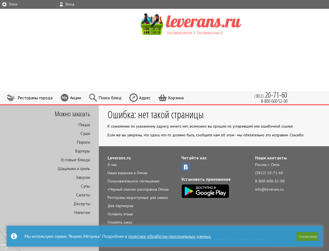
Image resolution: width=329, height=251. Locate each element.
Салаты (83, 195)
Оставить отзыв (120, 213)
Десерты (81, 203)
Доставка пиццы (179, 32)
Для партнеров (120, 205)
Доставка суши (208, 32)
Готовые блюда (75, 159)
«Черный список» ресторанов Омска (138, 189)
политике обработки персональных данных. (169, 236)
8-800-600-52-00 (270, 181)
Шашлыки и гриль (74, 168)
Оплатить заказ (120, 222)
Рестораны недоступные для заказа (138, 197)
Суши (85, 133)
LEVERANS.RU (201, 23)
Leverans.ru (119, 157)
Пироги (83, 142)
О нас (112, 164)
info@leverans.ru (269, 189)
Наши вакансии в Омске (128, 172)
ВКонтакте (185, 167)
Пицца (84, 124)
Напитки (82, 212)
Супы (85, 186)
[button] (307, 236)
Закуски (83, 177)
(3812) (270, 94)
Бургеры (82, 151)
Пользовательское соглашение (134, 181)
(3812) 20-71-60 (269, 172)
